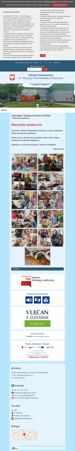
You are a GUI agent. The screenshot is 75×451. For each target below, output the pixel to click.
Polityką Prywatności (50, 1)
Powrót (16, 269)
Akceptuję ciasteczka (60, 5)
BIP (14, 410)
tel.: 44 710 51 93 (19, 390)
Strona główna (20, 62)
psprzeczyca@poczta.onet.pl (24, 393)
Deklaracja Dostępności (22, 418)
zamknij (43, 55)
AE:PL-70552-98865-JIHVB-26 (24, 398)
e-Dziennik (17, 413)
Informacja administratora (37, 66)
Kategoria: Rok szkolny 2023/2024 (37, 115)
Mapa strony (28, 62)
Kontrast (56, 62)
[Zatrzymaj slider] (37, 105)
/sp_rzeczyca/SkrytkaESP (22, 395)
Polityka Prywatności (20, 416)
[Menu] (37, 110)
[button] (2, 95)
